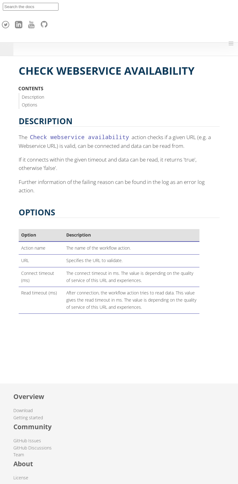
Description (33, 97)
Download (23, 410)
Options (29, 105)
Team (18, 455)
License (20, 478)
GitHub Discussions (32, 448)
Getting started (28, 418)
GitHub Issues (27, 441)
